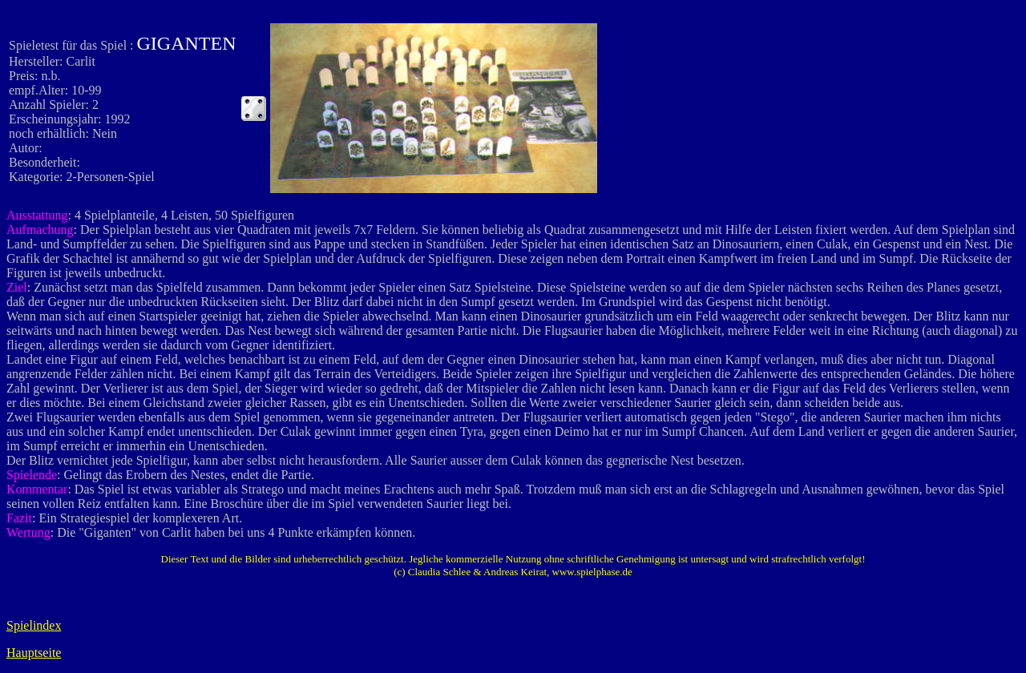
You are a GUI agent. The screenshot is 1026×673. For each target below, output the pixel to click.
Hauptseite (33, 652)
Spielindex (33, 625)
